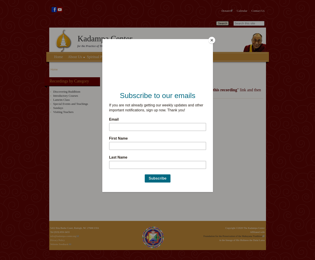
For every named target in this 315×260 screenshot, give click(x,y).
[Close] (211, 40)
